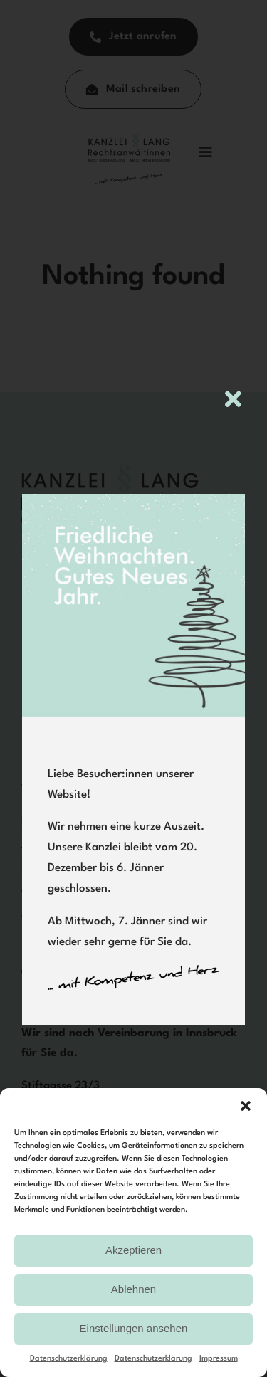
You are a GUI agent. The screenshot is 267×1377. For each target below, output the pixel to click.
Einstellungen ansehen (134, 1328)
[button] (246, 1106)
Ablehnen (133, 1289)
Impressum (218, 1359)
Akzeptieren (133, 1250)
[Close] (233, 398)
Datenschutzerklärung (69, 1359)
